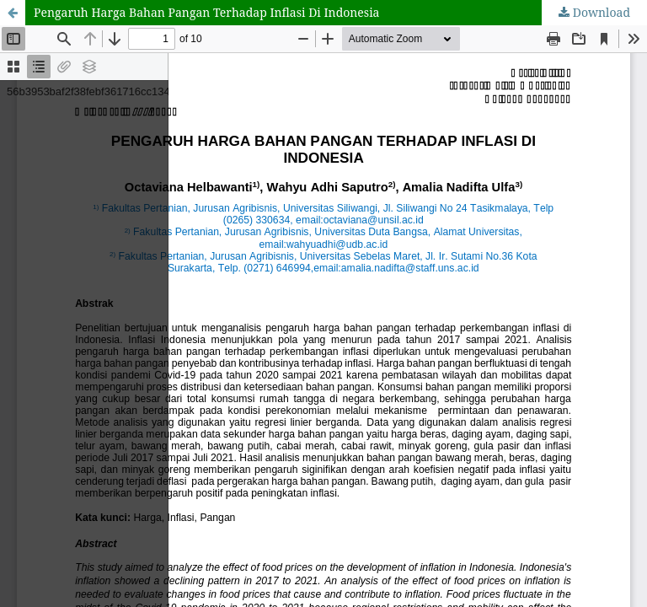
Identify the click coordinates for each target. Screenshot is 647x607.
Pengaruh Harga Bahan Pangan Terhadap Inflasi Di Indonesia (207, 12)
